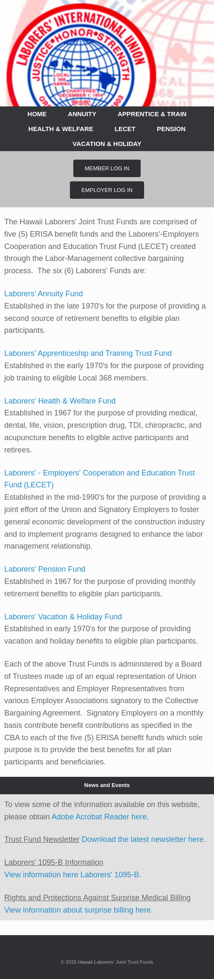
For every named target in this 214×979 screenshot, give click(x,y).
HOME (36, 113)
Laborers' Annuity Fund (43, 293)
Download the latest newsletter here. (143, 839)
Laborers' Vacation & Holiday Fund (63, 617)
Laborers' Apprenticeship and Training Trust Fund (88, 353)
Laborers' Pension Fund (45, 569)
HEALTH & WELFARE (61, 128)
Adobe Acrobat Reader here (99, 817)
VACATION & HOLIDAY (106, 143)
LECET (125, 128)
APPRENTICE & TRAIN (152, 113)
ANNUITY (82, 113)
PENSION (171, 128)
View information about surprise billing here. (78, 910)
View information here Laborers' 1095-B (71, 874)
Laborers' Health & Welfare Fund (60, 401)
